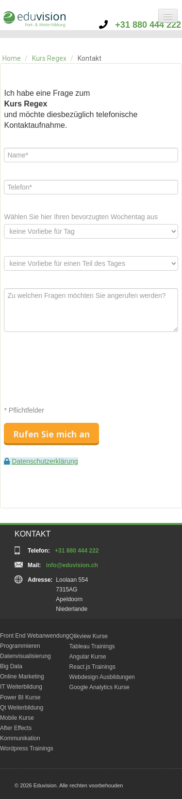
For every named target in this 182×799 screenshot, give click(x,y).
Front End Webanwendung (34, 635)
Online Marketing (22, 676)
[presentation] (77, 368)
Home (11, 58)
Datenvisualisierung (25, 656)
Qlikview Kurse (88, 636)
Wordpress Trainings (26, 748)
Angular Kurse (87, 656)
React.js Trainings (92, 666)
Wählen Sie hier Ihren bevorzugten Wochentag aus (81, 217)
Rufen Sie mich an (51, 434)
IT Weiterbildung (21, 686)
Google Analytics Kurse (99, 687)
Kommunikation (20, 738)
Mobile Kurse (17, 717)
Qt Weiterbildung (21, 707)
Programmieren (20, 646)
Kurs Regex (49, 58)
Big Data (11, 666)
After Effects (16, 728)
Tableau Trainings (92, 646)
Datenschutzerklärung (45, 461)
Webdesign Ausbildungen (102, 677)
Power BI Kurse (20, 697)
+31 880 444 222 (140, 25)
